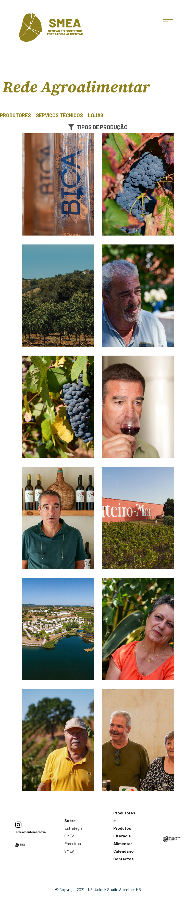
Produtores (15, 115)
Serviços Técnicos (59, 115)
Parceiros (72, 843)
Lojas (95, 115)
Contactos (123, 858)
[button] (98, 127)
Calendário (123, 851)
